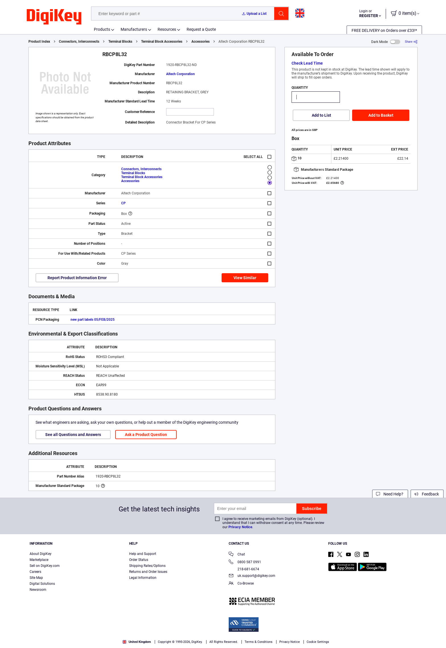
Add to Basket (380, 115)
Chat (237, 555)
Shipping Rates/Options (147, 566)
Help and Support (142, 554)
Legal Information (142, 578)
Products (102, 29)
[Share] (411, 42)
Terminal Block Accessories (161, 42)
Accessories (200, 42)
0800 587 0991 (245, 562)
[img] (54, 17)
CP (123, 203)
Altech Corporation (180, 74)
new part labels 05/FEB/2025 (93, 320)
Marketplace (39, 560)
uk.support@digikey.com (252, 576)
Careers (35, 572)
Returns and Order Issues (148, 572)
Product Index (39, 42)
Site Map (36, 578)
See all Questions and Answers (73, 434)
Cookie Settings (318, 642)
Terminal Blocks (120, 42)
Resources (167, 29)
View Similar (245, 277)
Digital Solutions (42, 584)
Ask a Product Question (146, 434)
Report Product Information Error (77, 277)
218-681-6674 (244, 569)
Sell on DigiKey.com (45, 566)
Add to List (321, 115)
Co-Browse (241, 584)
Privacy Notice (240, 527)
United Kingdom (137, 642)
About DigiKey (40, 554)
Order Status (138, 560)
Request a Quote (201, 29)
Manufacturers (134, 29)
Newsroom (38, 590)
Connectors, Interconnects (79, 42)
